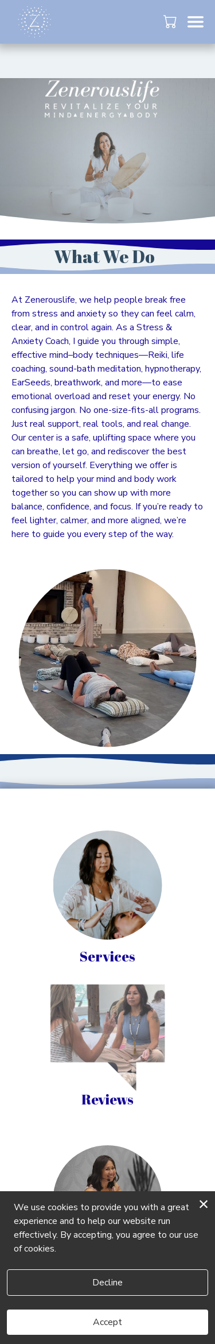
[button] (171, 21)
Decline (107, 1282)
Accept (107, 1322)
